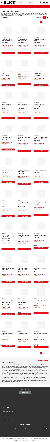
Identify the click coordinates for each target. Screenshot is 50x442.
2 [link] (42, 22)
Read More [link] (20, 15)
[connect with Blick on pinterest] (36, 429)
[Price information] (4, 43)
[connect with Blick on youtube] (46, 429)
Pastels (22, 9)
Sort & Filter (5, 17)
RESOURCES (6, 416)
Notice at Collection (19, 433)
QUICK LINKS (6, 407)
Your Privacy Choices (30, 433)
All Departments (7, 9)
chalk (43, 377)
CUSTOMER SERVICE (8, 412)
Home (2, 9)
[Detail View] (47, 17)
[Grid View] (44, 17)
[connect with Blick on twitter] (15, 429)
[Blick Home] (10, 2)
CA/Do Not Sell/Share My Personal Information (41, 434)
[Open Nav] (1, 2)
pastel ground (17, 369)
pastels (8, 364)
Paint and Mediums (16, 9)
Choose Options (8, 52)
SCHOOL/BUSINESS (7, 420)
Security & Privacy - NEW (8, 433)
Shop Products (43, 360)
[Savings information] (8, 45)
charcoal (40, 377)
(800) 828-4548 (25, 390)
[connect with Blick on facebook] (5, 429)
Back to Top (25, 393)
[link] (45, 22)
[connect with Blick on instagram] (25, 429)
